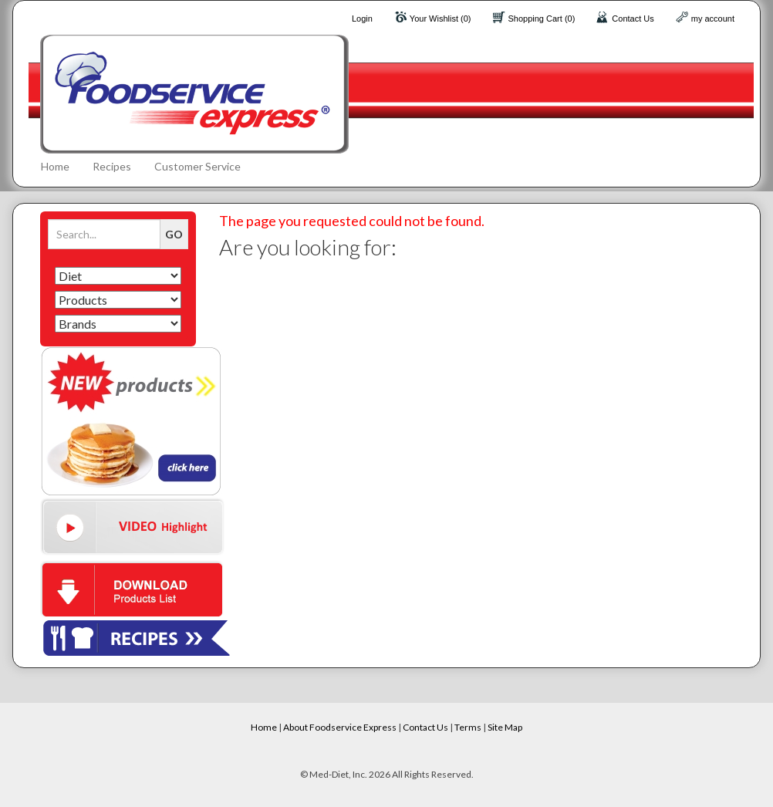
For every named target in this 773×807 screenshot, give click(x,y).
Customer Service (197, 166)
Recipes (112, 166)
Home (55, 166)
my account (712, 18)
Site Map (505, 727)
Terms (467, 727)
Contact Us (632, 18)
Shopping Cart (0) (542, 18)
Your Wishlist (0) (440, 18)
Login (362, 18)
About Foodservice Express (340, 727)
